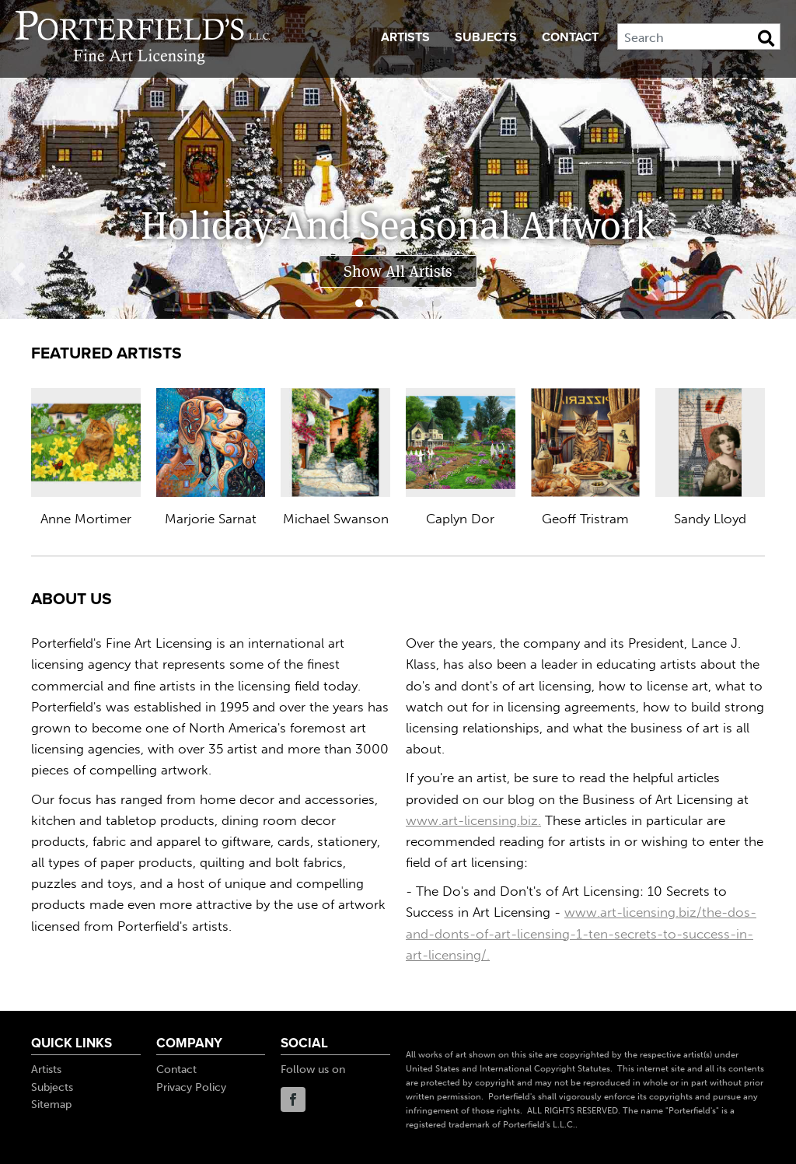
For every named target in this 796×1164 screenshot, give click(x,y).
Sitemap (51, 1104)
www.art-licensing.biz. (473, 820)
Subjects (486, 37)
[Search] (698, 36)
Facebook (293, 1099)
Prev (20, 274)
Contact (570, 37)
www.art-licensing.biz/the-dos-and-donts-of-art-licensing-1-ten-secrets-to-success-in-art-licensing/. (581, 933)
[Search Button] (766, 38)
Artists (405, 37)
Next (775, 274)
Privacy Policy (191, 1087)
